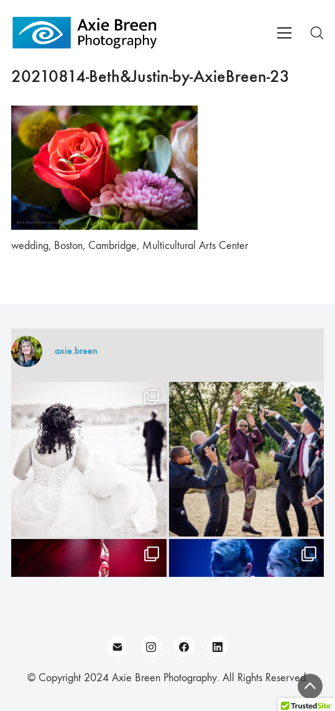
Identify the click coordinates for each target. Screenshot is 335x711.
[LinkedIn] (217, 647)
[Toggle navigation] (284, 32)
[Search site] (317, 33)
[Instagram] (151, 647)
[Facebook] (184, 647)
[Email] (117, 647)
